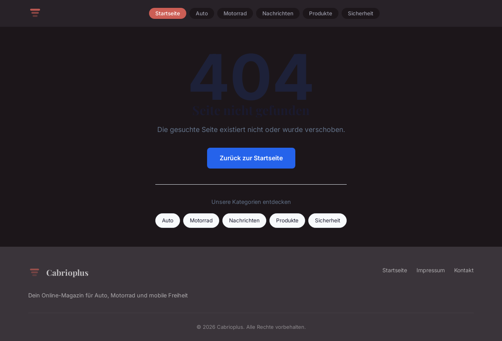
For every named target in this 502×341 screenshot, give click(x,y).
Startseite (167, 13)
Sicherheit (360, 13)
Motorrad (235, 13)
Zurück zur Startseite (251, 158)
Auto (202, 13)
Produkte (320, 13)
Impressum (431, 270)
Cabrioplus (58, 272)
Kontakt (464, 270)
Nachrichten (277, 13)
